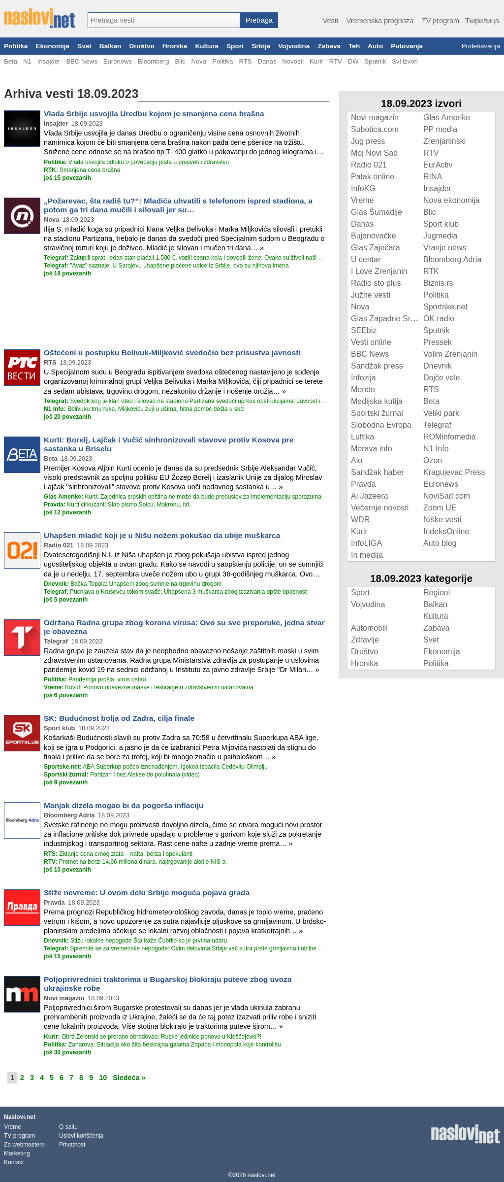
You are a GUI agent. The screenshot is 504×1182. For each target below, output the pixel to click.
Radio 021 (369, 165)
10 (103, 1077)
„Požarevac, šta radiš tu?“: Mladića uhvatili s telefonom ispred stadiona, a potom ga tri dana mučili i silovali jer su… (178, 205)
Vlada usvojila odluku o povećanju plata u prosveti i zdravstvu (136, 162)
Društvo (141, 46)
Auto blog (440, 543)
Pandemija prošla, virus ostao (95, 679)
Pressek (437, 342)
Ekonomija (52, 46)
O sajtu (68, 1126)
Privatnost (72, 1144)
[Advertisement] (166, 312)
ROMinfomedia (449, 437)
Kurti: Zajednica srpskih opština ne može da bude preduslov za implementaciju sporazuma (182, 496)
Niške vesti (442, 519)
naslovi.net (262, 1175)
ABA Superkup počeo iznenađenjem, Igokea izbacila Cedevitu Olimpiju (156, 766)
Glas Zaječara (375, 247)
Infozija (363, 377)
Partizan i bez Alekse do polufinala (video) (122, 774)
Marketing (17, 1153)
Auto (375, 46)
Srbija (261, 46)
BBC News (81, 61)
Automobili (369, 628)
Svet (84, 46)
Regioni (436, 592)
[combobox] (164, 20)
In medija (367, 555)
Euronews (117, 61)
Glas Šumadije (376, 212)
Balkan (110, 46)
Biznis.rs (438, 283)
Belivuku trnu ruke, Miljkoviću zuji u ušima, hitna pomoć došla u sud (144, 408)
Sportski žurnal (377, 413)
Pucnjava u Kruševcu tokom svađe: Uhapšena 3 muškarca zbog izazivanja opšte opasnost (175, 591)
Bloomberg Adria (452, 259)
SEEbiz (364, 330)
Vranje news (444, 247)
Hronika (175, 46)
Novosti (293, 61)
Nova (199, 61)
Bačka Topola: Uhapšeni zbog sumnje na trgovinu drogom (132, 583)
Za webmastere (24, 1144)
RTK (431, 271)
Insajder (49, 61)
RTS (245, 61)
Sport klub (441, 224)
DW (353, 61)
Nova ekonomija (451, 200)
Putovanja (407, 46)
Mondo (363, 389)
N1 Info (436, 448)
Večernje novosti (380, 508)
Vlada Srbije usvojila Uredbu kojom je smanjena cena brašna (154, 113)
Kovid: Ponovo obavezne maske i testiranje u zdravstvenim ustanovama (148, 687)
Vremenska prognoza (379, 21)
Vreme (362, 200)
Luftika (362, 437)
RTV (335, 61)
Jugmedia (440, 236)
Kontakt (14, 1162)
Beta (10, 61)
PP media (440, 129)
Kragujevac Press (454, 472)
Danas (266, 61)
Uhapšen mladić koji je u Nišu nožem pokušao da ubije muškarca (162, 535)
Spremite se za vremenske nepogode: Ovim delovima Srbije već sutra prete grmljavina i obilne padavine (185, 948)
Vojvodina (294, 46)
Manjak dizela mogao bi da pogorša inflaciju (123, 805)
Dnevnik (437, 366)
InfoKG (363, 188)
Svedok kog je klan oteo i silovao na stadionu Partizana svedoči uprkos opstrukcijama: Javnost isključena (185, 401)
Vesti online (371, 342)
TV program (440, 21)
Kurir (316, 61)
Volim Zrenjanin (450, 354)
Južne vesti (370, 295)
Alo (356, 460)
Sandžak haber (377, 472)
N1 (27, 61)
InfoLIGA (366, 543)
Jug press (368, 141)
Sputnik (375, 61)
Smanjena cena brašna (82, 170)
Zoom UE (440, 508)
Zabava (329, 46)
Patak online (372, 176)
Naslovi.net (19, 1117)
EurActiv (438, 165)
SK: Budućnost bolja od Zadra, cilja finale (119, 718)
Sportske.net (445, 307)
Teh (354, 46)
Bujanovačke (373, 236)
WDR (360, 519)
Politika (16, 46)
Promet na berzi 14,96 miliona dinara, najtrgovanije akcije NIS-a (135, 861)
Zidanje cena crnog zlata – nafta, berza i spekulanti (118, 853)
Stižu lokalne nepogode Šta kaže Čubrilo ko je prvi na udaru (135, 940)
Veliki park (441, 413)
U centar (365, 259)
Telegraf (437, 425)
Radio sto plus (376, 283)
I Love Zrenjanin (379, 271)
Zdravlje (365, 640)
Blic (180, 61)
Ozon (432, 460)
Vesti (330, 21)
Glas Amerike (446, 117)
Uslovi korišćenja (81, 1135)
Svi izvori (404, 61)
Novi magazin (375, 117)
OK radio (438, 318)
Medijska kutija (377, 401)
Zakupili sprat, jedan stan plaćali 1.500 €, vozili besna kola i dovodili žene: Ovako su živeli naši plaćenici (185, 257)
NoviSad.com (446, 496)
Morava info (371, 448)
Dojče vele (441, 377)
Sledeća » (129, 1077)
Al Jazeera (369, 496)
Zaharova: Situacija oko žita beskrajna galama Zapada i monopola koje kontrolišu (162, 1044)
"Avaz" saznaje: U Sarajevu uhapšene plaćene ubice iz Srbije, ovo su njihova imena (166, 265)
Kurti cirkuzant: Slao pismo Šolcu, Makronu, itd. (117, 504)
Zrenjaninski (444, 141)
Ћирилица (482, 21)
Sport (235, 46)
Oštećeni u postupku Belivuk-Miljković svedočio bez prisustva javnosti (172, 352)
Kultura (207, 46)
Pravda (363, 484)
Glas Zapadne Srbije (387, 318)
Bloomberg (153, 61)
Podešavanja (480, 46)
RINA (432, 176)
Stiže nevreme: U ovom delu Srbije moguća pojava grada (147, 892)
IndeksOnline (446, 531)
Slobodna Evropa (381, 425)
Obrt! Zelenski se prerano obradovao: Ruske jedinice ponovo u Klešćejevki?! (152, 1036)
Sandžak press (377, 366)
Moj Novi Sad (374, 153)
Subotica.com (375, 129)
